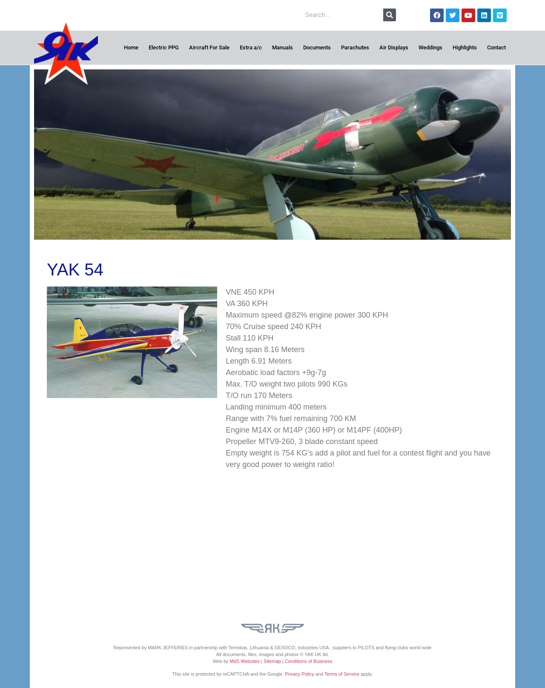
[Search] (389, 15)
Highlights (465, 47)
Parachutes (355, 47)
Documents (317, 47)
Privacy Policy (299, 674)
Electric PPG (164, 47)
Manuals (282, 47)
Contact (496, 47)
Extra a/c (251, 47)
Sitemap (272, 661)
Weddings (430, 47)
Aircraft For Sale (209, 47)
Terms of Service (341, 674)
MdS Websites (245, 661)
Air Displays (393, 47)
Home (131, 47)
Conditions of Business (309, 661)
